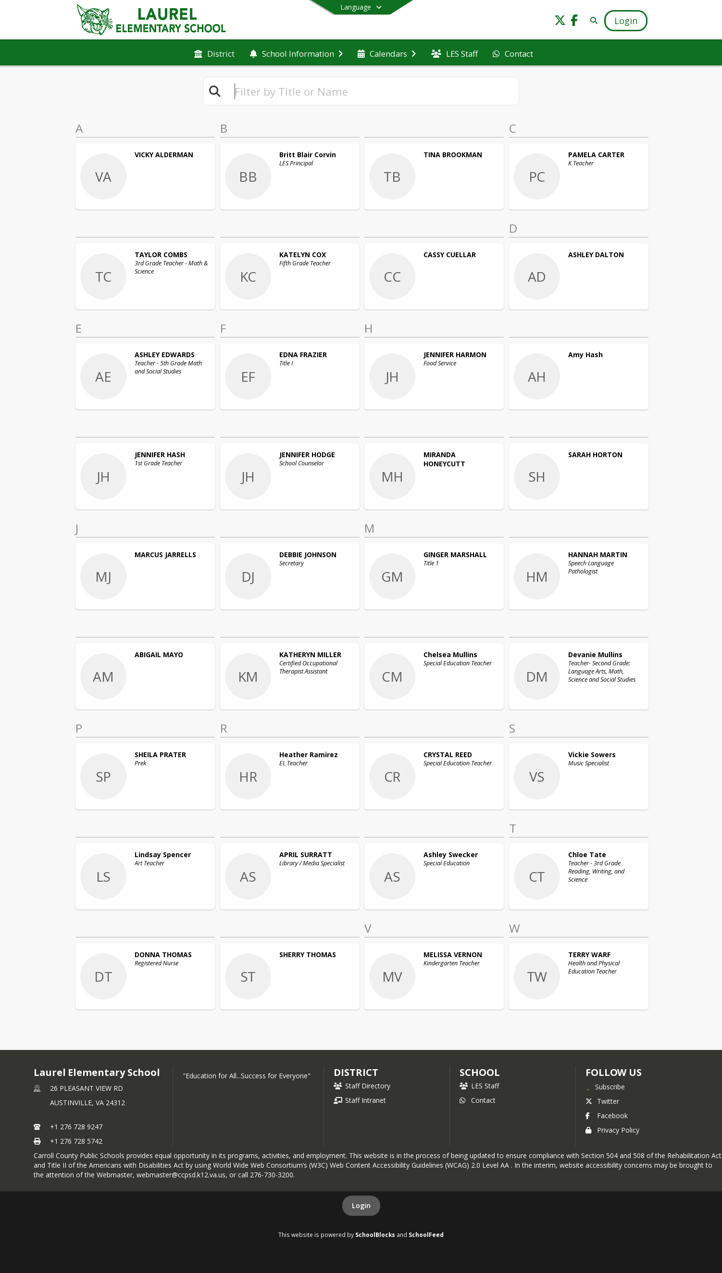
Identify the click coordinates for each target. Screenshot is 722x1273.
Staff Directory (362, 1085)
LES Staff (479, 1085)
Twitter (602, 1101)
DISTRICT (356, 1072)
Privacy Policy (612, 1130)
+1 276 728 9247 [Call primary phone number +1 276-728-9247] (76, 1126)
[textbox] (372, 91)
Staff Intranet (360, 1100)
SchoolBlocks (375, 1234)
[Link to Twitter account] (560, 21)
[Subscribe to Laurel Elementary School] (605, 1086)
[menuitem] (214, 52)
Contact (478, 1100)
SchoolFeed (426, 1234)
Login (361, 1205)
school (479, 1072)
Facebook (606, 1115)
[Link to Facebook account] (574, 21)
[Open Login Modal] (625, 20)
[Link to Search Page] (592, 20)
